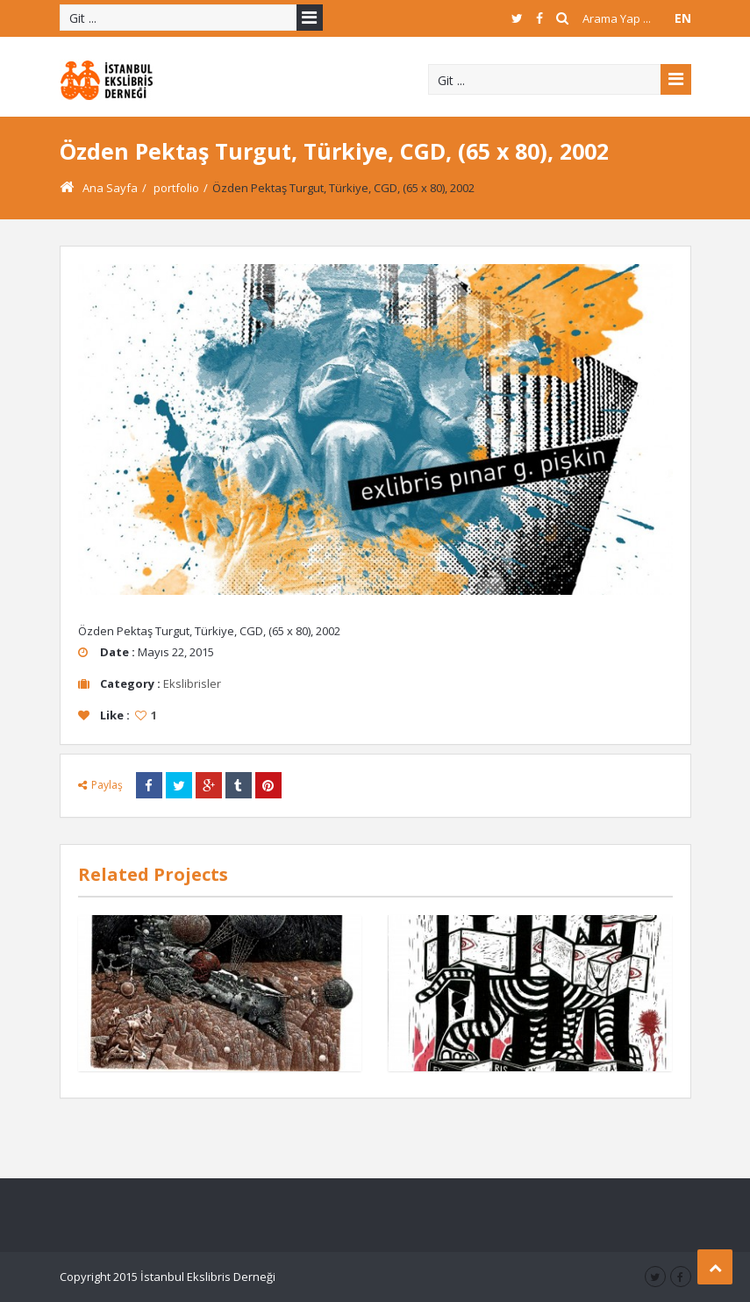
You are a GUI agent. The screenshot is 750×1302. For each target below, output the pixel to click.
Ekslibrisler (192, 683)
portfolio (176, 188)
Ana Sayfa (99, 188)
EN (683, 18)
